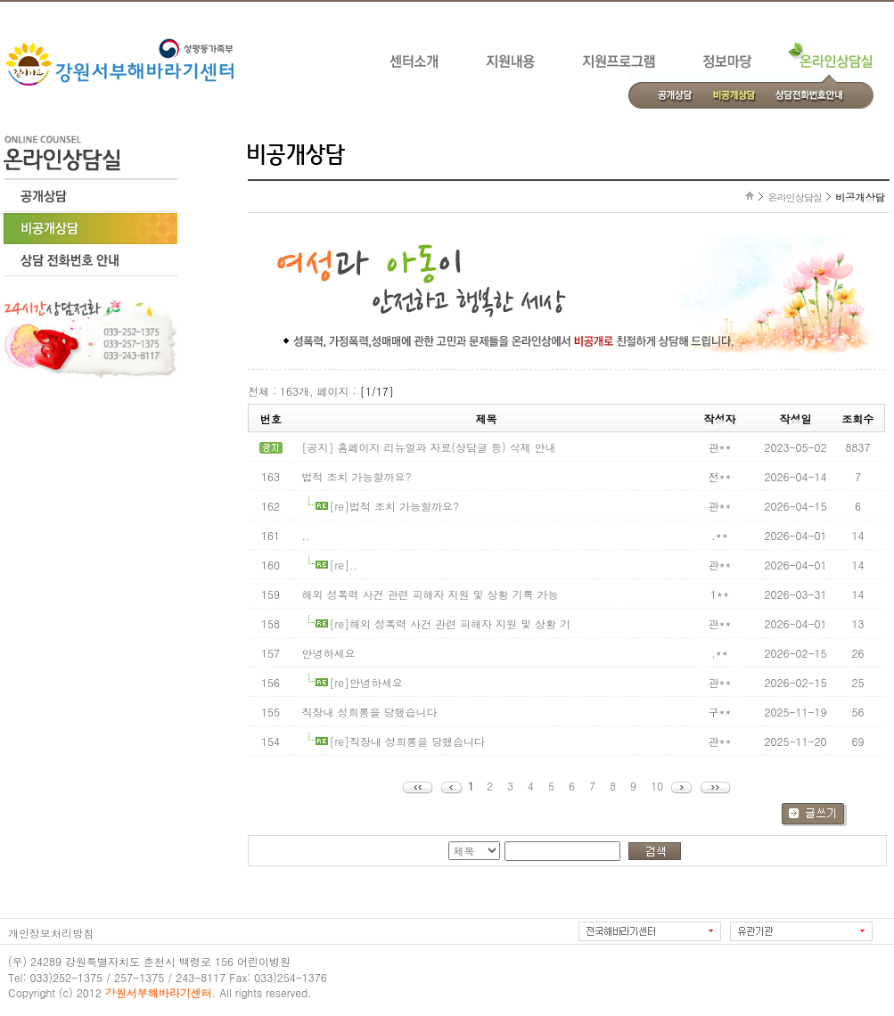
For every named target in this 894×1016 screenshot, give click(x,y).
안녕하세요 (329, 652)
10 (657, 785)
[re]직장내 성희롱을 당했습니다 (408, 741)
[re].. (344, 564)
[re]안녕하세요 (367, 682)
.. (306, 535)
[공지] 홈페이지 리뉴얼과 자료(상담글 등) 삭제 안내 (429, 447)
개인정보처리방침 (51, 932)
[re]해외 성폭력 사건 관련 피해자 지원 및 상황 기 (450, 623)
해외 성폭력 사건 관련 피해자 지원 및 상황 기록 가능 (430, 594)
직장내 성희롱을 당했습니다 (370, 711)
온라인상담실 (794, 197)
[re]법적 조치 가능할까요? (395, 505)
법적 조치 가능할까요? (357, 476)
